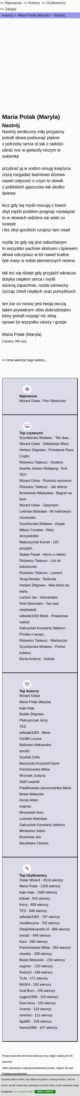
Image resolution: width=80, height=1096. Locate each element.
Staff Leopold (29, 782)
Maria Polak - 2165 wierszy (39, 886)
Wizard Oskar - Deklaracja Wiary (44, 444)
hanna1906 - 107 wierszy (38, 1027)
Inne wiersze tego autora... (27, 360)
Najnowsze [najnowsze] (13, 3)
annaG (24, 751)
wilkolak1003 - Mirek (34, 733)
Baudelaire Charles (33, 843)
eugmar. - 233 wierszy (36, 966)
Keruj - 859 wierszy (33, 905)
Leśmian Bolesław (33, 819)
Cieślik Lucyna (30, 738)
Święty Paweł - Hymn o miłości (42, 554)
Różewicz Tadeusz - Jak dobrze (43, 487)
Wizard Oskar (29, 696)
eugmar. (25, 806)
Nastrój (59, 15)
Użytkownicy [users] (56, 3)
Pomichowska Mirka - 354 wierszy (45, 947)
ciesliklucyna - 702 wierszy (39, 923)
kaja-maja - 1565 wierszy (38, 892)
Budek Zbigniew (31, 714)
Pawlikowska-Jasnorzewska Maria (45, 788)
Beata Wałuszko (31, 794)
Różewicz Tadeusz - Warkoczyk (43, 640)
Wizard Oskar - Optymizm (38, 505)
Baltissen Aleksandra (35, 745)
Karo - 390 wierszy (33, 941)
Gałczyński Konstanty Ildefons (42, 825)
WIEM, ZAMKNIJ (45, 1091)
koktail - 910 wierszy (34, 898)
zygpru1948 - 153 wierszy (38, 997)
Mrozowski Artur (31, 812)
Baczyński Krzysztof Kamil (39, 763)
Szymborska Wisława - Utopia (42, 524)
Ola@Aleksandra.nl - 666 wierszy (44, 929)
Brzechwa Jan (30, 837)
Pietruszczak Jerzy (33, 720)
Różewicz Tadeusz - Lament (40, 573)
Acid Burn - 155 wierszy (37, 991)
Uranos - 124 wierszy (35, 1009)
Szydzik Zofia (29, 757)
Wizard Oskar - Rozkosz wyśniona (45, 480)
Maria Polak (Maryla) (33, 15)
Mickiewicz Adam (32, 831)
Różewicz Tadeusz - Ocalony (41, 462)
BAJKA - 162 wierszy (35, 984)
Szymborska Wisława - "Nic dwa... (45, 438)
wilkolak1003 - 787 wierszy (39, 917)
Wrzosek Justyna (32, 775)
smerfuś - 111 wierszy (36, 1015)
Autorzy (7, 15)
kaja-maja (26, 708)
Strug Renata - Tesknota (37, 579)
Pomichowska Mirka (34, 769)
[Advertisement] (40, 60)
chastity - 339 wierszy (35, 954)
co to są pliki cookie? (23, 1091)
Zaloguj (10, 9)
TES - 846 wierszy (33, 911)
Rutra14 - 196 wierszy (36, 972)
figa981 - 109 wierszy (35, 1021)
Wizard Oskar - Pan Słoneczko (42, 401)
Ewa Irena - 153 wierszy (37, 1003)
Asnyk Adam (28, 800)
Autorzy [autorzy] (34, 3)
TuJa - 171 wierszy (33, 978)
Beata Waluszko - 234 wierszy (42, 960)
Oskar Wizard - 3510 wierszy (41, 880)
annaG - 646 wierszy (35, 935)
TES (22, 726)
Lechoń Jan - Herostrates (38, 597)
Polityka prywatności (14, 1073)
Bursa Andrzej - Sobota (37, 659)
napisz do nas (64, 1068)
